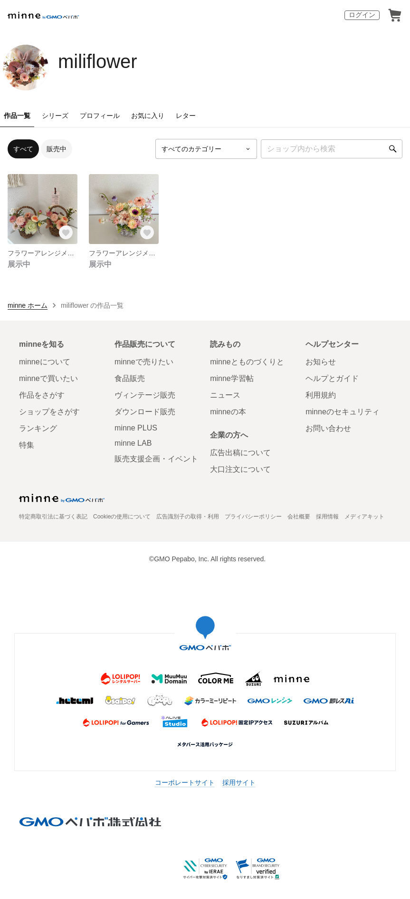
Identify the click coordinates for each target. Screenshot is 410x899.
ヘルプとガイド (332, 378)
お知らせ (320, 362)
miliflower (97, 61)
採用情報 (327, 516)
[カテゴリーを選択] (206, 149)
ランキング (38, 428)
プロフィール (100, 115)
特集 (26, 445)
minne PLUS (135, 428)
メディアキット (364, 516)
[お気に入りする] (66, 232)
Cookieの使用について (122, 516)
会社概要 (298, 516)
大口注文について (240, 469)
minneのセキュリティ (342, 412)
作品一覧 (17, 115)
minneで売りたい (143, 362)
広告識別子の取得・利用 (187, 516)
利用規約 (320, 395)
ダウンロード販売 (144, 412)
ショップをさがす (49, 412)
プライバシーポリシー (253, 516)
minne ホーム (28, 305)
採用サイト (239, 782)
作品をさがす (42, 395)
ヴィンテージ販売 (144, 395)
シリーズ (55, 115)
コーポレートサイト (185, 782)
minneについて (44, 362)
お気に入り (147, 115)
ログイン (362, 15)
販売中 (57, 149)
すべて (23, 149)
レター (186, 115)
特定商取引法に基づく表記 (53, 516)
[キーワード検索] (331, 149)
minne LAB (133, 443)
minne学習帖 (232, 378)
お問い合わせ (328, 428)
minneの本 (228, 412)
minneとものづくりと (247, 362)
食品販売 (129, 378)
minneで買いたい (48, 378)
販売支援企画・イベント (156, 459)
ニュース (225, 395)
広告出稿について (240, 453)
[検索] (393, 149)
